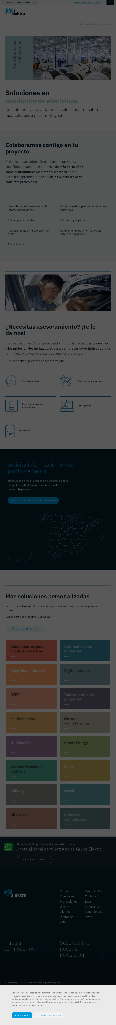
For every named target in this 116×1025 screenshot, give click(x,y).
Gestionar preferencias (48, 1015)
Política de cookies (34, 1005)
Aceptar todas (22, 1015)
